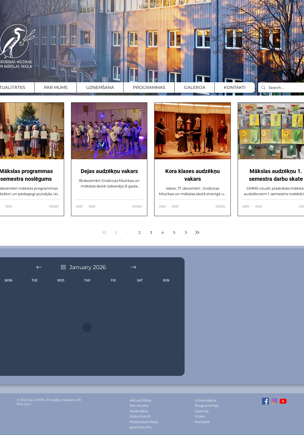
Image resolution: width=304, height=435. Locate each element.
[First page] (104, 232)
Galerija (202, 411)
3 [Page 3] (151, 232)
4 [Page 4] (162, 232)
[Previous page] (116, 232)
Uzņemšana (205, 400)
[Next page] (186, 232)
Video (200, 416)
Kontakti (202, 422)
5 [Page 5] (174, 232)
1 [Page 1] (128, 232)
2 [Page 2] (139, 232)
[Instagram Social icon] (274, 401)
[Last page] (197, 232)
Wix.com (24, 404)
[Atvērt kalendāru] (63, 267)
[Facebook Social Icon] (265, 401)
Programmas (206, 405)
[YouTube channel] (283, 401)
